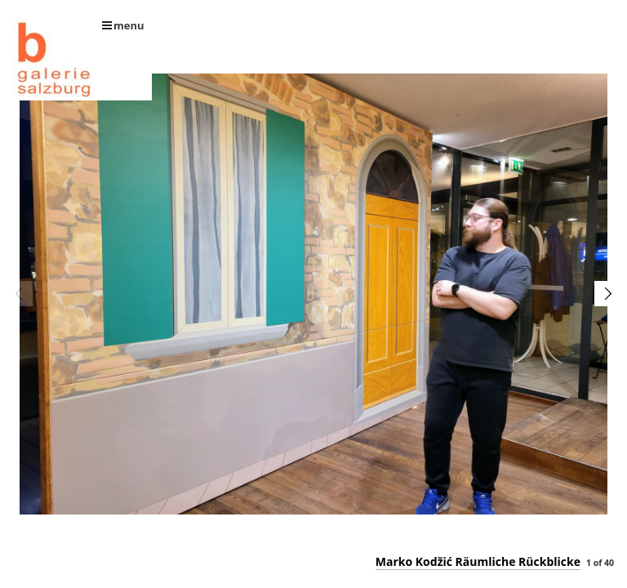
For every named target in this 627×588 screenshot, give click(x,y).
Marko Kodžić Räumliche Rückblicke (478, 561)
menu (123, 25)
